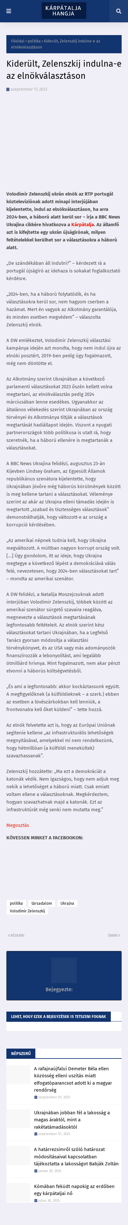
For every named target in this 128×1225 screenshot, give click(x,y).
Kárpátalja (82, 224)
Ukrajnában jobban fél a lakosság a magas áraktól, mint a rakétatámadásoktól (72, 1120)
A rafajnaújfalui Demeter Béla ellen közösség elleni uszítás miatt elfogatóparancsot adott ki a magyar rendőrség (73, 1079)
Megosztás (17, 825)
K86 (78, 989)
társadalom (42, 903)
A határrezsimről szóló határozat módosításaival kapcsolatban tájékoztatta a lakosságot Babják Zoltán (76, 1157)
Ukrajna (67, 903)
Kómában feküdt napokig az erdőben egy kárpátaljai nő (74, 1190)
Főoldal (18, 41)
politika (34, 41)
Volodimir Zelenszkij (27, 911)
